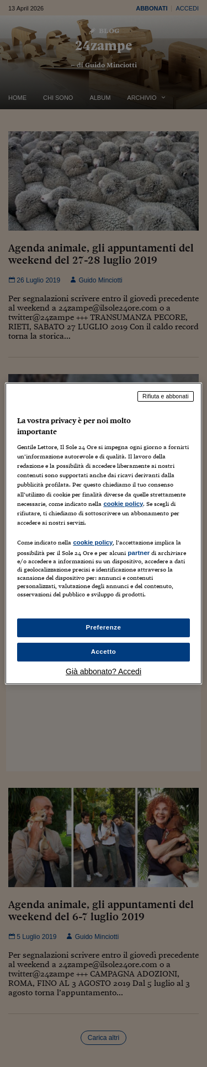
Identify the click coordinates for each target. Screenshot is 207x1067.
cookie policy (123, 503)
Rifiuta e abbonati (165, 396)
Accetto (103, 651)
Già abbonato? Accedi (103, 671)
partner (139, 552)
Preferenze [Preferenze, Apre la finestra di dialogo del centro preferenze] (103, 627)
